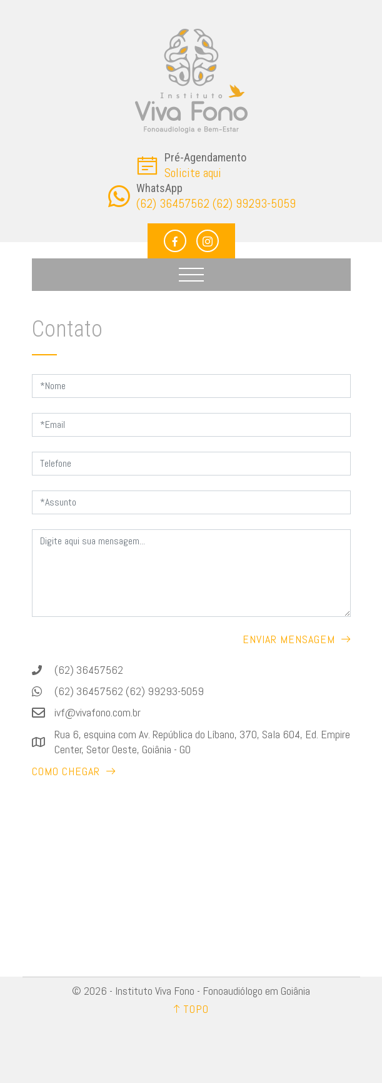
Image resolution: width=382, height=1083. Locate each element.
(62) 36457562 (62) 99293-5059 (129, 691)
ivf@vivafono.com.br (97, 712)
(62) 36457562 (88, 670)
